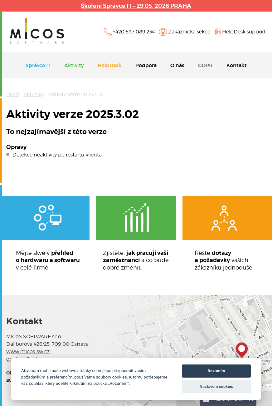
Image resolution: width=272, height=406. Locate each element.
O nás (177, 65)
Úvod (12, 94)
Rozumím (216, 371)
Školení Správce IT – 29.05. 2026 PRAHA (136, 5)
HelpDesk (110, 65)
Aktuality (33, 94)
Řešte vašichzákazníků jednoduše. (224, 260)
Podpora (146, 65)
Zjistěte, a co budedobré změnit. (136, 260)
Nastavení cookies (216, 386)
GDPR (205, 65)
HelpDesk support (244, 32)
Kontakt (236, 65)
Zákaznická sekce (189, 32)
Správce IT (38, 65)
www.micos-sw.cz (28, 351)
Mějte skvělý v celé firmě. (48, 260)
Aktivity (74, 65)
